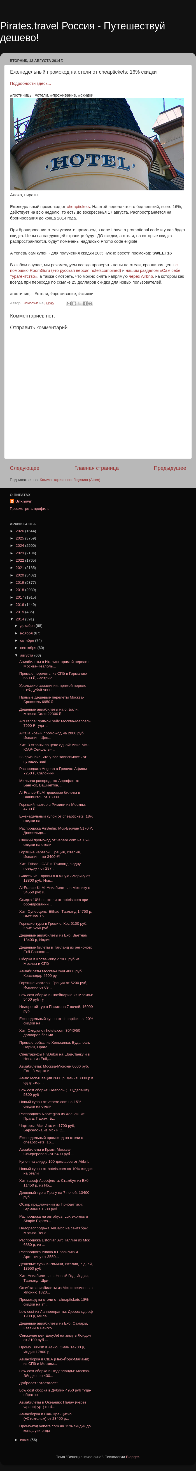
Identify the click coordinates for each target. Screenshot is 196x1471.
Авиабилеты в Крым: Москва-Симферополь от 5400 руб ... (46, 1151)
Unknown (23, 501)
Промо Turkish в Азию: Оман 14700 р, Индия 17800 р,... (52, 1349)
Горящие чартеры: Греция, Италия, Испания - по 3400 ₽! (50, 854)
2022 (20, 560)
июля (25, 1440)
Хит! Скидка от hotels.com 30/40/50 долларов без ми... (49, 1032)
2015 (20, 612)
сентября (28, 648)
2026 (20, 531)
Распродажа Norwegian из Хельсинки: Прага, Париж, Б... (52, 1116)
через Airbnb (140, 276)
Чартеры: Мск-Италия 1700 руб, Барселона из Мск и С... (47, 1128)
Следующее (24, 468)
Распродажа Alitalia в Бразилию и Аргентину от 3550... (48, 1254)
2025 (20, 538)
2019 (20, 582)
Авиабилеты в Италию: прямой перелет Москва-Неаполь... (54, 664)
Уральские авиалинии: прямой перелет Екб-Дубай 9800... (53, 687)
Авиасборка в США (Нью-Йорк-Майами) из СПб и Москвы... (54, 1361)
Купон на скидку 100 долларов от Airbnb (54, 1161)
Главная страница (96, 468)
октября (27, 640)
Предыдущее (170, 468)
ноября (27, 633)
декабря (28, 626)
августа (27, 655)
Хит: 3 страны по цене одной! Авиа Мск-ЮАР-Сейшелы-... (54, 747)
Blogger (132, 1457)
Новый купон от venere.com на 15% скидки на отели (50, 1104)
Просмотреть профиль (30, 508)
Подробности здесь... (30, 83)
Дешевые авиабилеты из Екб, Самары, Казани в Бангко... (53, 1325)
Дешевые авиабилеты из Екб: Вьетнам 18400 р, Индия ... (53, 937)
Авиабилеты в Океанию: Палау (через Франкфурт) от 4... (52, 1404)
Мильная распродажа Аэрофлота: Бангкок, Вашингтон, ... (49, 783)
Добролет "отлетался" (38, 1383)
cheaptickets (78, 206)
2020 (20, 575)
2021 (20, 568)
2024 (20, 545)
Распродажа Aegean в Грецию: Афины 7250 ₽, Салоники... (53, 771)
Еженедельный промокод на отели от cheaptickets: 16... (52, 1140)
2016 (20, 605)
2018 (20, 590)
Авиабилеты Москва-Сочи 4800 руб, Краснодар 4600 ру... (51, 973)
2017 (20, 597)
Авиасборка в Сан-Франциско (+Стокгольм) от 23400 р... (45, 1416)
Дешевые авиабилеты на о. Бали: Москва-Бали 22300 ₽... (49, 711)
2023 (20, 553)
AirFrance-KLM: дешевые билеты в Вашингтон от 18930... (49, 794)
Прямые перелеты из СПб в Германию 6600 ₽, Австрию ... (53, 675)
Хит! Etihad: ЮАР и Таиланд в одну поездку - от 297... (50, 866)
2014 (20, 619)
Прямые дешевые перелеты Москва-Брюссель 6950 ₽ (51, 699)
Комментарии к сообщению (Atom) (70, 480)
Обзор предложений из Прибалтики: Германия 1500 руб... (51, 1206)
